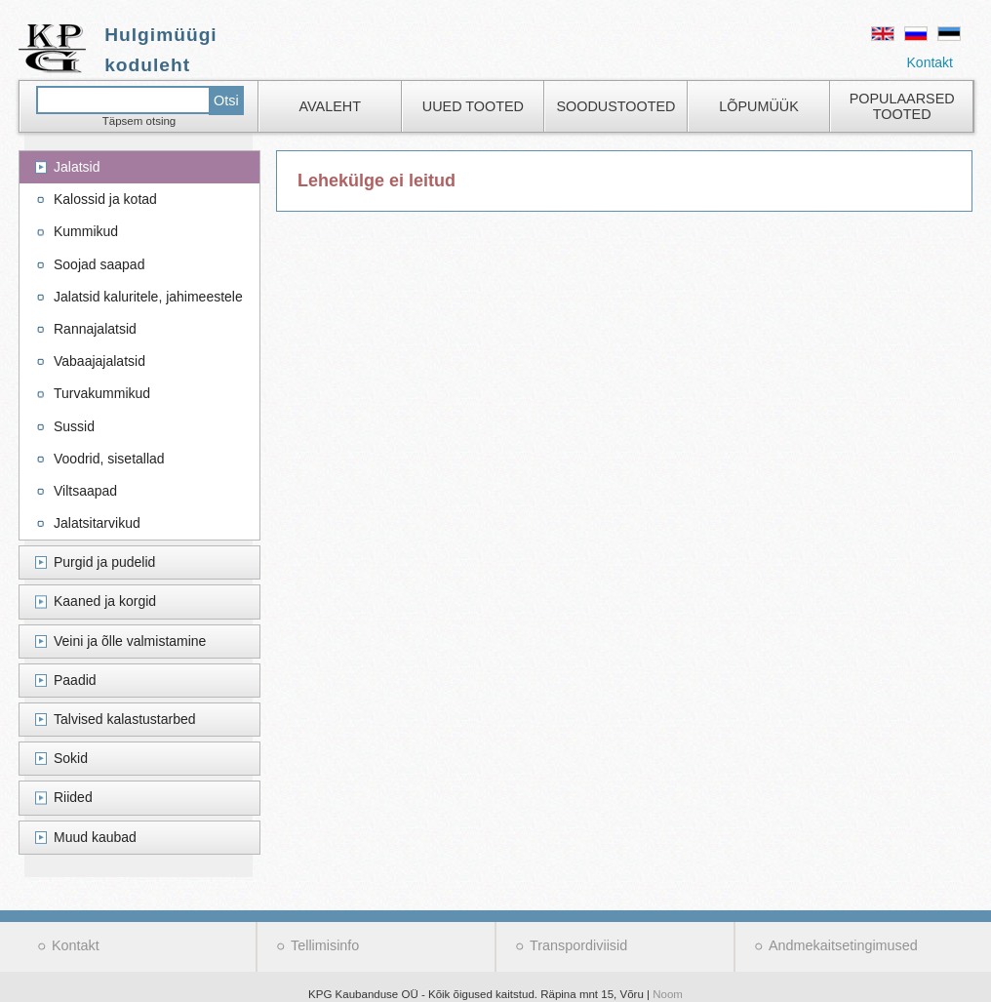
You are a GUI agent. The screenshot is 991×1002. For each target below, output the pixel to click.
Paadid (75, 680)
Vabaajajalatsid (99, 361)
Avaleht (330, 106)
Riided (73, 797)
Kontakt (930, 62)
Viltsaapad (85, 491)
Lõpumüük (759, 106)
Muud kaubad (95, 837)
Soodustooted (615, 106)
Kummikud (86, 231)
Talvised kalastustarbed (125, 719)
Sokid (71, 758)
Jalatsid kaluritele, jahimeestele (148, 296)
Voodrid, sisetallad (109, 458)
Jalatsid (76, 167)
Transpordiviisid (578, 945)
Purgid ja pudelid (104, 562)
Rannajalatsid (95, 329)
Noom (668, 994)
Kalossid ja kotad (105, 199)
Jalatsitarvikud (97, 523)
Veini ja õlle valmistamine (130, 641)
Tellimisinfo (325, 945)
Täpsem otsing (139, 121)
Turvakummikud (102, 393)
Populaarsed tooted (902, 106)
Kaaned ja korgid (105, 601)
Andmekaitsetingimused (843, 945)
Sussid (74, 426)
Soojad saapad (99, 264)
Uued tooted (473, 106)
